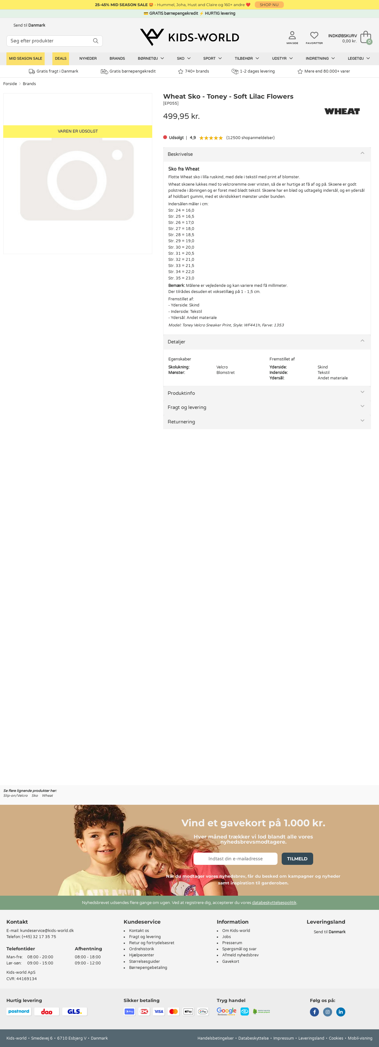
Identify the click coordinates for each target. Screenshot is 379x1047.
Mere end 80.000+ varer (323, 71)
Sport (212, 58)
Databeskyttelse (253, 1038)
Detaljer (176, 342)
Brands (117, 59)
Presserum (232, 943)
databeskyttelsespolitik (274, 902)
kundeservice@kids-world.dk (47, 930)
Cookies (336, 1038)
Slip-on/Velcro (15, 796)
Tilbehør (247, 58)
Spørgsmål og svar (239, 949)
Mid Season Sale (25, 59)
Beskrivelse (180, 154)
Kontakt (17, 922)
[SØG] (95, 41)
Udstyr (282, 58)
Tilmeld (297, 859)
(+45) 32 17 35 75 (39, 937)
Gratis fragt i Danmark (53, 71)
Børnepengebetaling (148, 967)
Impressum (283, 1038)
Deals (60, 59)
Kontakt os (139, 930)
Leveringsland (311, 1038)
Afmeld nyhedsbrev (240, 955)
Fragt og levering (187, 407)
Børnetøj (151, 58)
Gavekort (230, 961)
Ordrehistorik (141, 949)
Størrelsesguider (144, 961)
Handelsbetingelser (216, 1038)
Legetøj (359, 58)
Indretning (320, 58)
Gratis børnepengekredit (128, 71)
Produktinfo (181, 393)
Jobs (226, 937)
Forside (10, 84)
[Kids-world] (189, 37)
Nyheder (88, 59)
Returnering (181, 422)
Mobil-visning (360, 1038)
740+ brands (193, 71)
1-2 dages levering (253, 71)
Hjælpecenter (141, 955)
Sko (184, 58)
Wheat (47, 796)
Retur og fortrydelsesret (151, 943)
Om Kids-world (236, 930)
